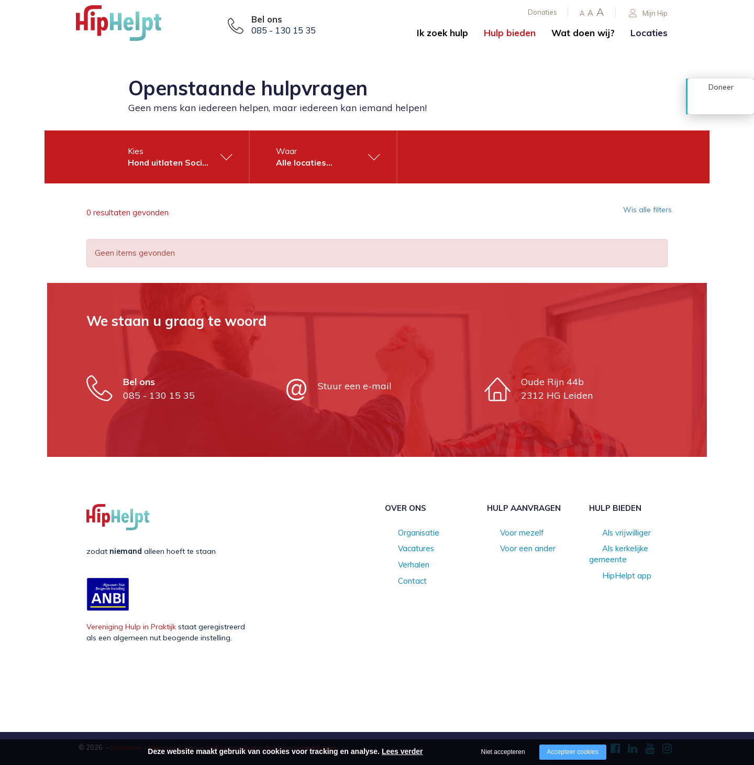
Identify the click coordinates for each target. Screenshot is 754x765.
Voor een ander (514, 549)
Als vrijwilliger (612, 533)
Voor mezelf (508, 533)
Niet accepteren (503, 752)
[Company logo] (128, 26)
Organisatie (405, 533)
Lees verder (402, 751)
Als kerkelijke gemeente (629, 549)
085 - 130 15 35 (283, 30)
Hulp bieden (510, 32)
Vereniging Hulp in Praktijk (131, 626)
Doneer (721, 103)
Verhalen (400, 566)
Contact (399, 582)
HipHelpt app (612, 566)
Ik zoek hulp (442, 32)
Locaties (649, 32)
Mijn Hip (648, 13)
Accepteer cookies (572, 752)
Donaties (542, 12)
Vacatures (402, 549)
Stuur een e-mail (355, 386)
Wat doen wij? (583, 32)
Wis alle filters (641, 212)
